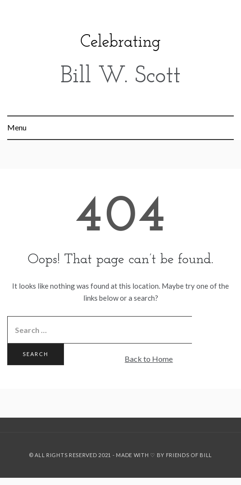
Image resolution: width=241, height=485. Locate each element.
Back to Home (149, 358)
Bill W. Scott (121, 76)
